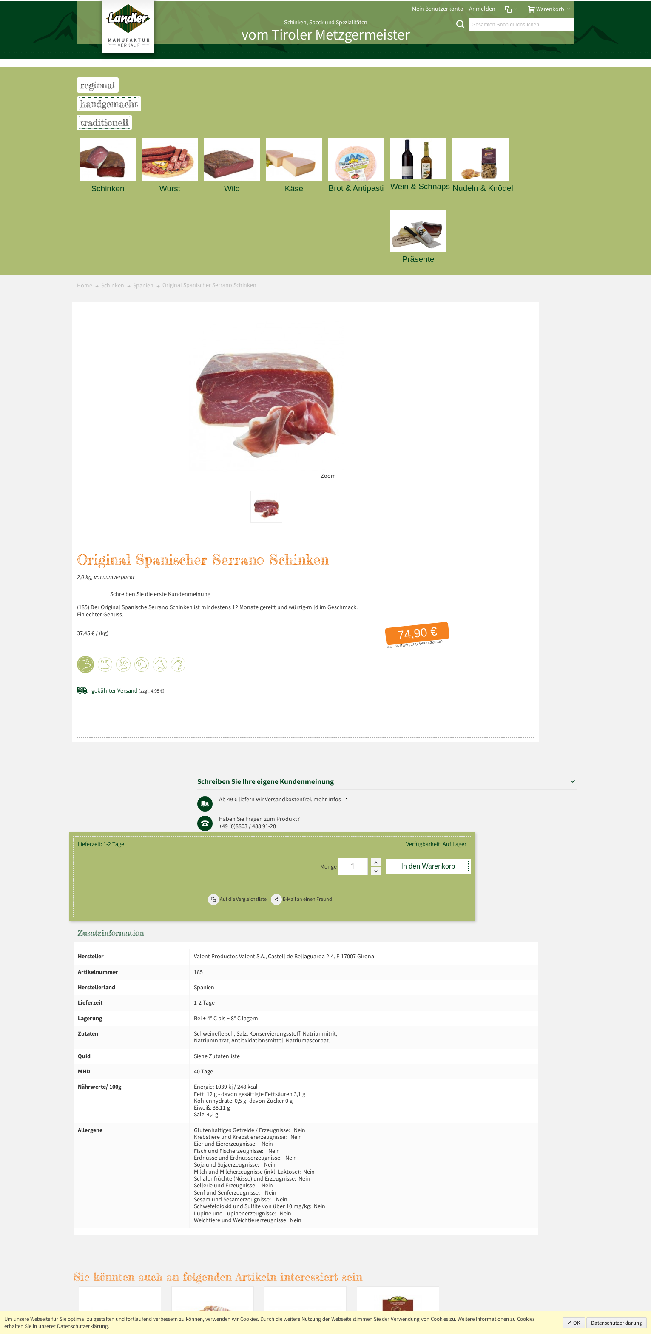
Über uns (560, 1128)
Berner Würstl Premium (216, 1044)
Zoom (212, 472)
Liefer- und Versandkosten (201, 1128)
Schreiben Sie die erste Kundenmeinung (321, 376)
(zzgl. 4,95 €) (289, 481)
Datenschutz (130, 1128)
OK (576, 1322)
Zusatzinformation (114, 597)
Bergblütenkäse (123, 1040)
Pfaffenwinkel (545, 407)
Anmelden (482, 8)
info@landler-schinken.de (532, 1280)
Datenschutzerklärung (616, 1322)
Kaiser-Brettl (308, 1040)
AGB (156, 1128)
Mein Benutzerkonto (437, 8)
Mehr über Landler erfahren (118, 1217)
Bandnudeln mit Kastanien (401, 1044)
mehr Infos (546, 375)
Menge (295, 524)
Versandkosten (403, 433)
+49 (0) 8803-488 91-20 (535, 1256)
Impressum (94, 1128)
